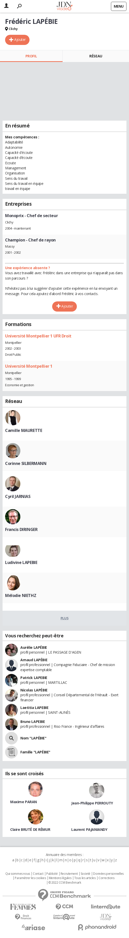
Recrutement (69, 874)
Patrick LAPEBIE (33, 677)
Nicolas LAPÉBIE (34, 690)
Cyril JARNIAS (18, 496)
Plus (64, 618)
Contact (38, 874)
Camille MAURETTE (23, 430)
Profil (31, 56)
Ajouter (20, 39)
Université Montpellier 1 (28, 366)
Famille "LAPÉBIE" (35, 752)
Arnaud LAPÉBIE (33, 659)
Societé (85, 874)
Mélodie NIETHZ (20, 595)
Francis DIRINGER (21, 529)
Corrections (106, 878)
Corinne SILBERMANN (25, 463)
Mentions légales (60, 878)
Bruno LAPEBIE (32, 721)
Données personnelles (108, 874)
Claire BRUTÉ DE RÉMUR (30, 829)
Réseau (95, 56)
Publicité (52, 874)
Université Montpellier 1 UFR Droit (38, 336)
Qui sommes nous (17, 874)
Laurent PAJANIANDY (89, 829)
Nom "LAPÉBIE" (33, 738)
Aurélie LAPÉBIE (33, 647)
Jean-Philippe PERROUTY (92, 803)
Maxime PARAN (23, 801)
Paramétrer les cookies (30, 878)
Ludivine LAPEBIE (21, 562)
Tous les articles (85, 878)
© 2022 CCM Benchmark (64, 882)
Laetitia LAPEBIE (34, 707)
